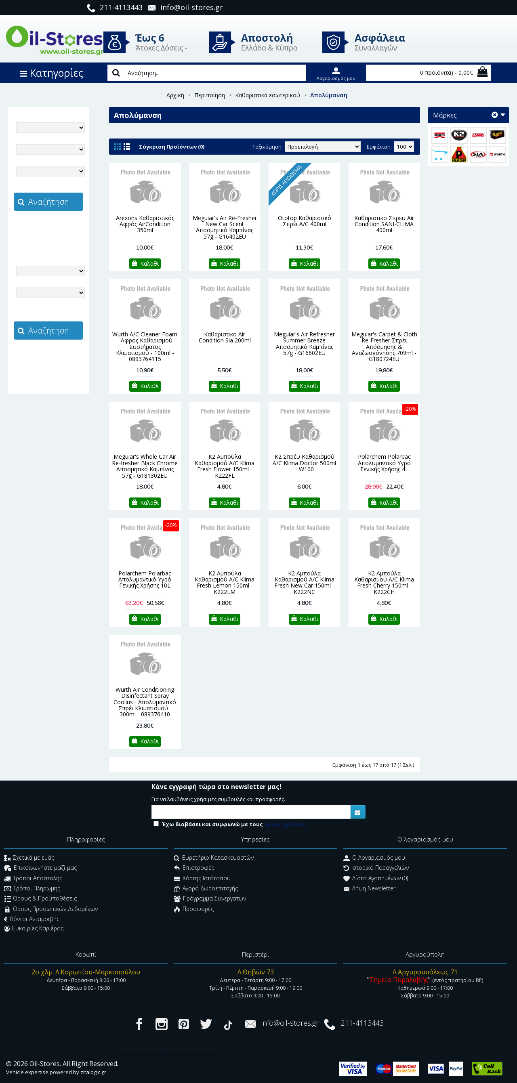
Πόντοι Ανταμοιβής (31, 919)
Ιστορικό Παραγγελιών (376, 868)
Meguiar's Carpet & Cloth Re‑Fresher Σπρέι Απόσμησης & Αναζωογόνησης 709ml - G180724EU (384, 346)
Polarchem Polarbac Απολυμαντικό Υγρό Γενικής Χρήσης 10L (144, 579)
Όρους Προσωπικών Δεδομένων (51, 909)
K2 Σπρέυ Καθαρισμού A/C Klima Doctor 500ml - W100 (304, 463)
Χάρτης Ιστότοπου (202, 879)
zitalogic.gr (65, 228)
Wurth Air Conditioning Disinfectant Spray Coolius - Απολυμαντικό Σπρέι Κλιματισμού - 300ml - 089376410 (144, 702)
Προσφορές (194, 909)
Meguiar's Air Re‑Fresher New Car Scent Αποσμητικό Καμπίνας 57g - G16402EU (225, 227)
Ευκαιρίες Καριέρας (33, 928)
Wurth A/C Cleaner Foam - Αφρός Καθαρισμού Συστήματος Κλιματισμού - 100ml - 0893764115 (144, 346)
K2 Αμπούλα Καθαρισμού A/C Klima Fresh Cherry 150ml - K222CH (384, 582)
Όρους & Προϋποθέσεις (40, 899)
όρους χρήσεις (285, 824)
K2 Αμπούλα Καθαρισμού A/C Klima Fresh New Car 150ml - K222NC (304, 582)
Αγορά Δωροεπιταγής (206, 889)
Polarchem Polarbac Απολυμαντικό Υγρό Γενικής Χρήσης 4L (384, 463)
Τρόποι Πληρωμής (32, 889)
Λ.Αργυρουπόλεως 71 (425, 972)
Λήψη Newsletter (369, 889)
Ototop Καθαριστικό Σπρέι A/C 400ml (304, 221)
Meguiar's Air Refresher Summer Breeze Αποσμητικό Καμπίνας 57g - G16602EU (304, 343)
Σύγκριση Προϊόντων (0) (171, 146)
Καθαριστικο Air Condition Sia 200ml (225, 337)
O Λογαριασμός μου (374, 858)
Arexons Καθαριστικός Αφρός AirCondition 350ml (145, 224)
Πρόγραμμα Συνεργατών (210, 899)
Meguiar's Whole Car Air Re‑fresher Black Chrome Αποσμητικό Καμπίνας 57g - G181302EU (145, 466)
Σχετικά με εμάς (29, 858)
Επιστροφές (194, 868)
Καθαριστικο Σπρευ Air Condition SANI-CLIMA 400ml (384, 224)
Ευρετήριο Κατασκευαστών (214, 858)
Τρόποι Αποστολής (33, 879)
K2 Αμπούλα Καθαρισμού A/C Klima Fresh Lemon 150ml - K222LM (224, 582)
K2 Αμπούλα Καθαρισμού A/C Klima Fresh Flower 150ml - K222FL (224, 466)
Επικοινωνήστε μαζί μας (40, 868)
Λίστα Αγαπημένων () (375, 879)
